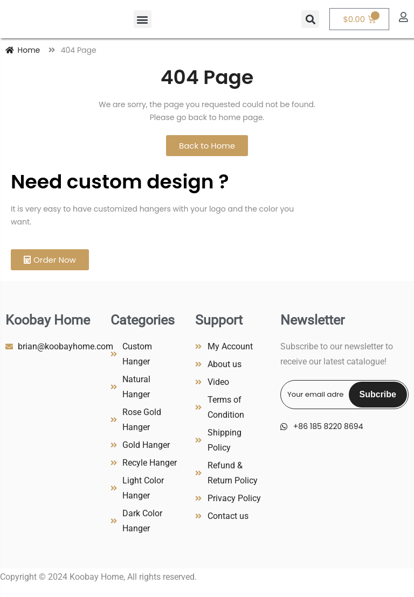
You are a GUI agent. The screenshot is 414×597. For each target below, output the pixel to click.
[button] (142, 19)
